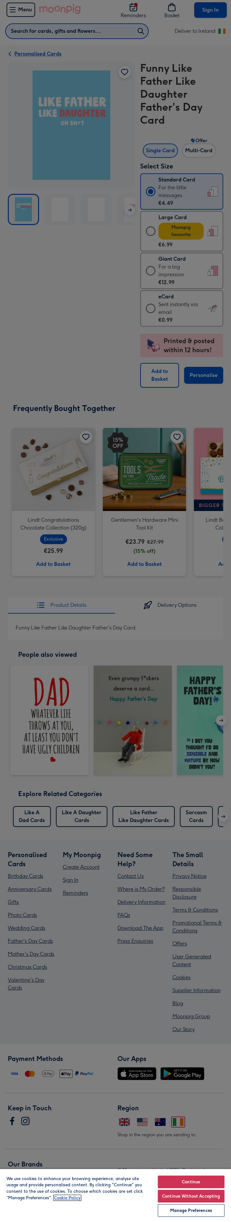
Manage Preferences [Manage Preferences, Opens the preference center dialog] (191, 1210)
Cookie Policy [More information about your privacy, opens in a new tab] (67, 1197)
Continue (191, 1181)
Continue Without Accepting (191, 1196)
